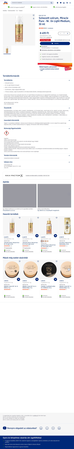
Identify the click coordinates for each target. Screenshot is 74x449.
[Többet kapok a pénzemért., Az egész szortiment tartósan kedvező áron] (55, 69)
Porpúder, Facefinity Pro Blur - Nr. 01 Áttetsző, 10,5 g (48, 287)
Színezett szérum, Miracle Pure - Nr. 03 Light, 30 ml (12, 243)
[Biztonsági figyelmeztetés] (37, 129)
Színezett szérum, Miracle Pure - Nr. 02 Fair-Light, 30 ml (30, 243)
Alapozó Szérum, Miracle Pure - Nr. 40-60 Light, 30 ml (48, 246)
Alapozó (20, 10)
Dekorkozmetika (11, 10)
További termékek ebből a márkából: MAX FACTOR (26, 175)
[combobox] (32, 2)
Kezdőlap (5, 10)
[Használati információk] (37, 120)
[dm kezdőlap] (5, 2)
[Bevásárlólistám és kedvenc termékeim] (61, 3)
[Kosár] (67, 3)
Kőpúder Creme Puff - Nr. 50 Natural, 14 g (11, 287)
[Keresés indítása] (51, 2)
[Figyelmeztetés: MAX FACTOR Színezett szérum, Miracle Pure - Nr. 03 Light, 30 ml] (8, 248)
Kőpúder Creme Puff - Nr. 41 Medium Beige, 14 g (29, 287)
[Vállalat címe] (37, 162)
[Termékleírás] (37, 80)
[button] (70, 3)
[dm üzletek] (57, 3)
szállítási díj (49, 37)
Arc (17, 10)
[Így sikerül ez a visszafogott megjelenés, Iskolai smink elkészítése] (54, 198)
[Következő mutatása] (69, 225)
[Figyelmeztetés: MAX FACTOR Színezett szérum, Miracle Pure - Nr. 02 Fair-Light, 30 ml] (26, 248)
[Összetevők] (37, 108)
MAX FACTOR (42, 15)
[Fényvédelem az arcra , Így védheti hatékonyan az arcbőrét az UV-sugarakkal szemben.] (19, 198)
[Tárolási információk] (37, 156)
